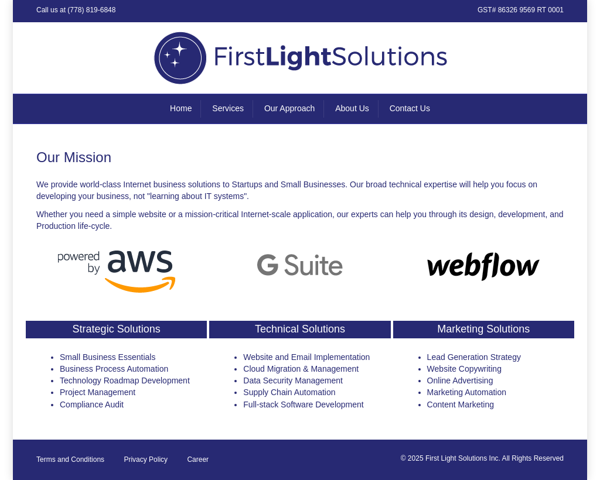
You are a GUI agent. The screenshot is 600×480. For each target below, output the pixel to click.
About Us (352, 108)
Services (228, 108)
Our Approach (289, 108)
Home (181, 108)
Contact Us (410, 108)
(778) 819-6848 (91, 10)
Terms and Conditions (70, 459)
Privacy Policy (146, 459)
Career (198, 459)
